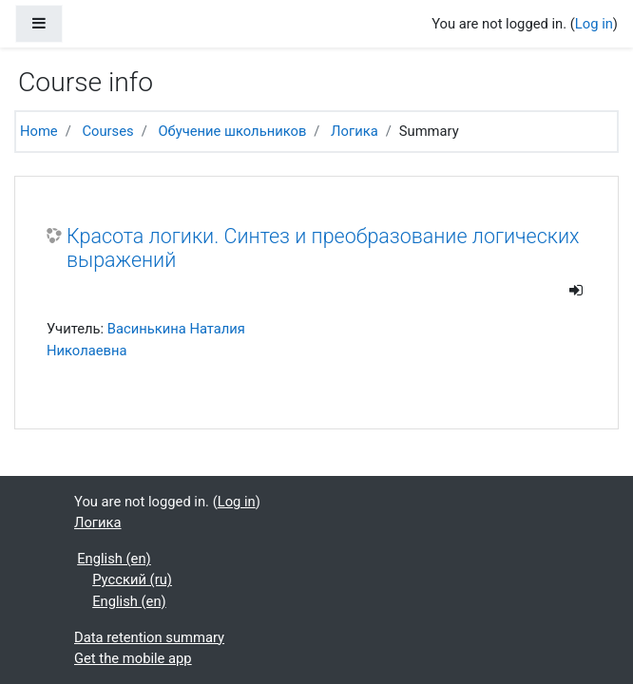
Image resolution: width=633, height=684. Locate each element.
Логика (354, 131)
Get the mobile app (133, 658)
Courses (107, 131)
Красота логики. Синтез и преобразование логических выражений (323, 248)
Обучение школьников (232, 131)
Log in (594, 23)
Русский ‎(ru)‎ (132, 579)
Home (39, 131)
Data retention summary (149, 637)
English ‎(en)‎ (114, 558)
